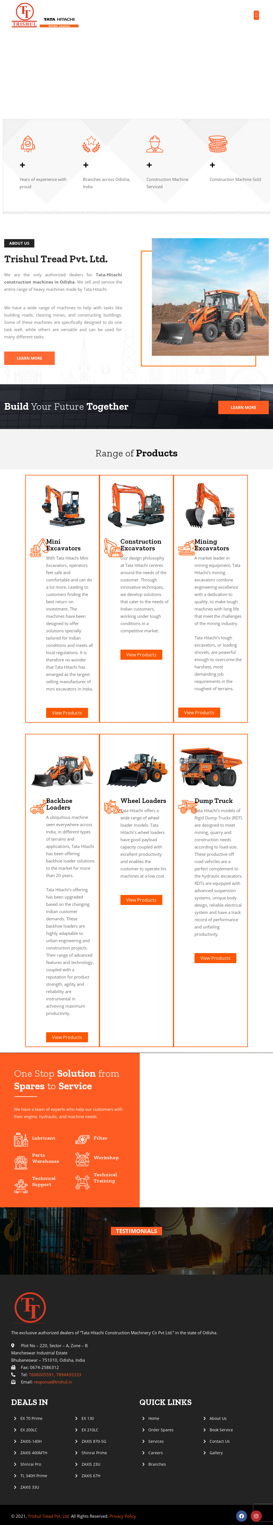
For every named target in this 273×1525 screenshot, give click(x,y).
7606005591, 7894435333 (55, 1374)
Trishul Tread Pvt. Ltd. (49, 1516)
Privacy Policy (122, 1516)
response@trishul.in (53, 1382)
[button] (256, 15)
